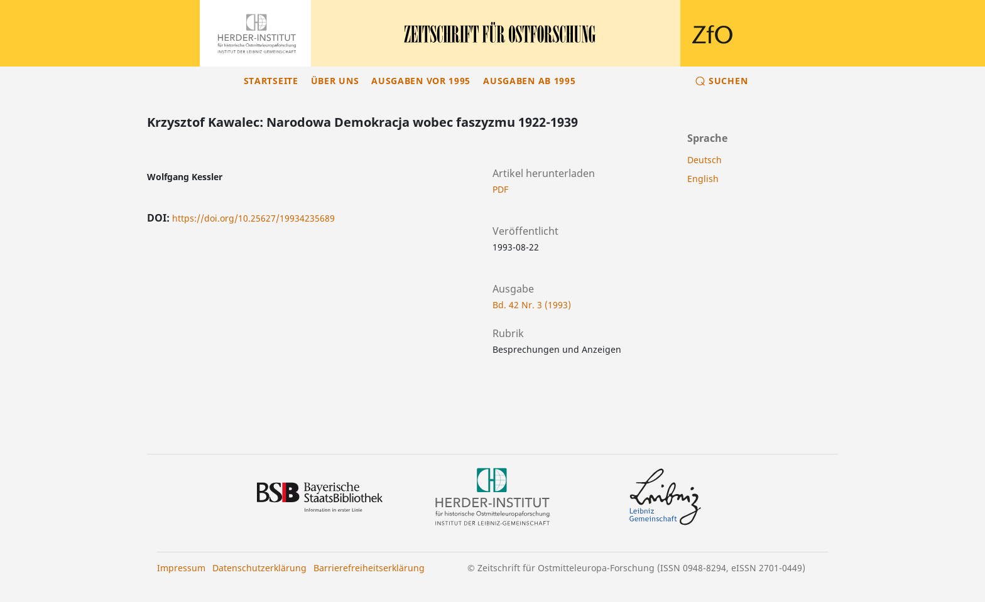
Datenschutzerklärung (259, 568)
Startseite (271, 81)
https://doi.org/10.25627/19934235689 (253, 218)
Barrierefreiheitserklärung (369, 568)
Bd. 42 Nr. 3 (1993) (532, 305)
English (703, 179)
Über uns (335, 81)
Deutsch (704, 160)
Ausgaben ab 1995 (529, 81)
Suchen (728, 81)
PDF (500, 189)
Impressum (181, 568)
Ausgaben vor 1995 (421, 81)
